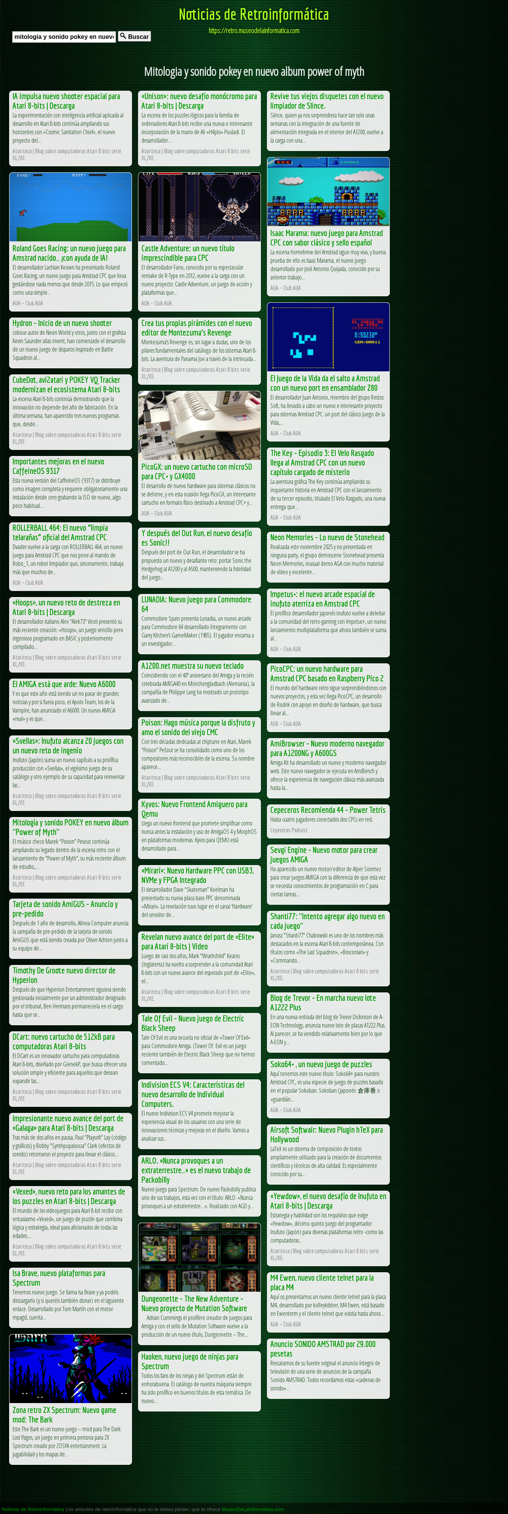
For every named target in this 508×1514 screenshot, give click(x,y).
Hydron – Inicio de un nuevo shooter (62, 323)
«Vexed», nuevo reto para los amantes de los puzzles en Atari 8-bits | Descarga (69, 1196)
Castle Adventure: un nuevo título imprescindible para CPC (188, 252)
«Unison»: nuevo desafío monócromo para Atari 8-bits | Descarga (199, 100)
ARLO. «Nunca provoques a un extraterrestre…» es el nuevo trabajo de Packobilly (196, 1170)
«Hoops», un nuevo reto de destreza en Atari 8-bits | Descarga (66, 607)
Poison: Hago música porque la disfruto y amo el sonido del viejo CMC (198, 727)
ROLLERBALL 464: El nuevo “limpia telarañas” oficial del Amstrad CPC (60, 532)
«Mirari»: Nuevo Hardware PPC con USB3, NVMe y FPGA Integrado (197, 875)
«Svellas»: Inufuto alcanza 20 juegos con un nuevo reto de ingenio (68, 745)
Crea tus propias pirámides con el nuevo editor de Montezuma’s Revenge (196, 327)
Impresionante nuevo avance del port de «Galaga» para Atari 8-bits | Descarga (68, 1122)
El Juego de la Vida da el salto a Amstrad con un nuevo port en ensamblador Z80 (325, 382)
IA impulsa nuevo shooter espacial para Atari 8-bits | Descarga (66, 100)
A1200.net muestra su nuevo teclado (192, 665)
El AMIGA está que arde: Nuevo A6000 (64, 684)
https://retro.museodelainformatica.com (254, 30)
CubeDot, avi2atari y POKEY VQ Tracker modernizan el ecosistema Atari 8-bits (66, 384)
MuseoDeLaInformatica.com (253, 1509)
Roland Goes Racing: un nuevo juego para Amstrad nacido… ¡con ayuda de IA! (69, 252)
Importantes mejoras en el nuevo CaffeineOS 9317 (58, 465)
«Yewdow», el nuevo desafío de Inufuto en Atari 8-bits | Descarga (328, 1200)
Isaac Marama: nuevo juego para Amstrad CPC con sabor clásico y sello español (326, 237)
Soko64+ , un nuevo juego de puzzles (321, 1064)
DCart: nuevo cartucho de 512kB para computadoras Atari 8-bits (64, 1041)
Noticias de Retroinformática (254, 14)
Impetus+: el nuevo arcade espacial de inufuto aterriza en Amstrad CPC (322, 598)
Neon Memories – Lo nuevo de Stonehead (327, 537)
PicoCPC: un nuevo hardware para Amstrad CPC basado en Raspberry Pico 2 (327, 673)
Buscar (134, 36)
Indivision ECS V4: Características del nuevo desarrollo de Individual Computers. (192, 1094)
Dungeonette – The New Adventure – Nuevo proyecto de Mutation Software (194, 1303)
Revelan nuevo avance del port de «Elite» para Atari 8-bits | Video (197, 941)
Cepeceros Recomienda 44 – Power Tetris (328, 809)
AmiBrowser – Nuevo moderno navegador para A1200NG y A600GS (327, 748)
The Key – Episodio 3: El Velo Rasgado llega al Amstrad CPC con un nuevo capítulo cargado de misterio (322, 462)
